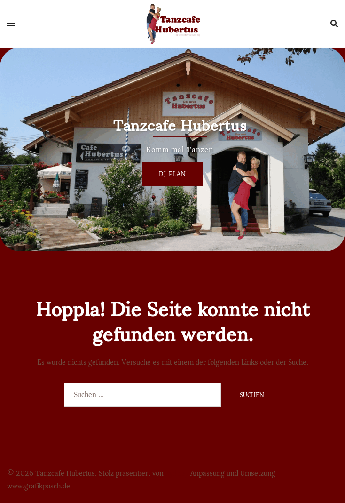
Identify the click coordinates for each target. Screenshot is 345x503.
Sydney (176, 473)
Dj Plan (172, 174)
